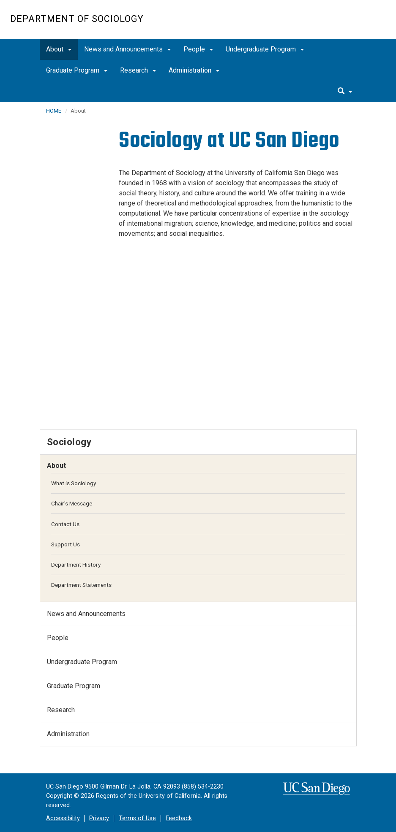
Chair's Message (71, 503)
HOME (53, 111)
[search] (345, 91)
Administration (194, 70)
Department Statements (81, 584)
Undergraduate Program (265, 49)
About (58, 49)
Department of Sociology (76, 19)
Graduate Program (76, 70)
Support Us (65, 544)
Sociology (69, 441)
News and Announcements (127, 49)
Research (138, 70)
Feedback (179, 818)
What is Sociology (73, 483)
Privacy (99, 818)
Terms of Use (137, 818)
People (198, 49)
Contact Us (65, 524)
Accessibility (63, 818)
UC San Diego (337, 24)
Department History (76, 564)
